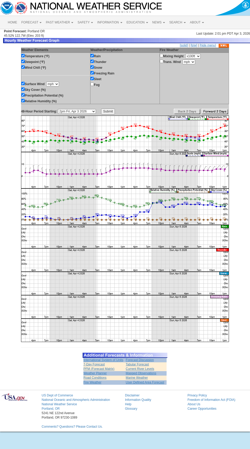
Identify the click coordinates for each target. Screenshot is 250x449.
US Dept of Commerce (57, 395)
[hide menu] (208, 45)
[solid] (184, 45)
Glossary (131, 408)
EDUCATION (137, 22)
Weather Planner (95, 373)
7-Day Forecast (94, 364)
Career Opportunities (201, 408)
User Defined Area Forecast (145, 382)
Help (128, 404)
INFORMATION (109, 22)
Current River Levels (140, 369)
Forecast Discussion (140, 360)
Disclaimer (132, 395)
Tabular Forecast (137, 364)
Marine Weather (137, 378)
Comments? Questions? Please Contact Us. (72, 426)
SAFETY (85, 22)
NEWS (158, 22)
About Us (193, 404)
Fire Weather (92, 382)
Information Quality (138, 400)
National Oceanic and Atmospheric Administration (76, 400)
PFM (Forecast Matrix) (98, 369)
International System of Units (103, 360)
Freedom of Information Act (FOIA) (211, 400)
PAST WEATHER (59, 22)
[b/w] (193, 45)
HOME (12, 22)
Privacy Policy (197, 395)
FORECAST (31, 22)
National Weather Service (59, 404)
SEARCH (177, 22)
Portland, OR (51, 408)
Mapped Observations (141, 373)
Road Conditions (95, 378)
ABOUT (197, 22)
